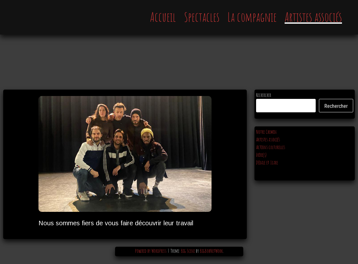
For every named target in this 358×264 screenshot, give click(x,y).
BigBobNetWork (211, 251)
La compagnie (252, 17)
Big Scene (188, 251)
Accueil (163, 17)
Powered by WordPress (151, 251)
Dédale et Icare (267, 162)
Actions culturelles (270, 147)
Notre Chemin (266, 132)
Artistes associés (313, 17)
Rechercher (263, 95)
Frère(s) (261, 155)
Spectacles (202, 17)
